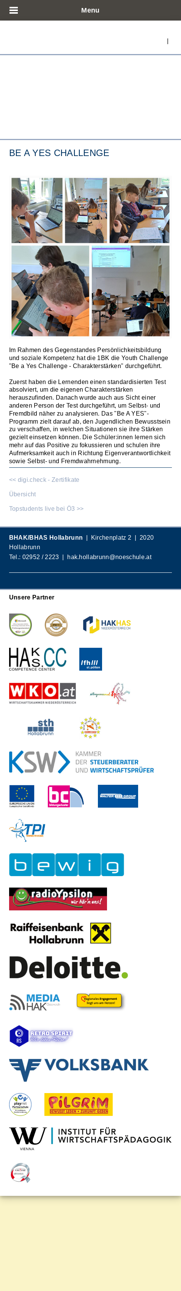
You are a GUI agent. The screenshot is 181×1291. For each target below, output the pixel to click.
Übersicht (22, 494)
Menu (90, 10)
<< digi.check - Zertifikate (44, 479)
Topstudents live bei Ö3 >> (46, 508)
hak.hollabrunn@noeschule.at (109, 556)
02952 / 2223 (40, 556)
